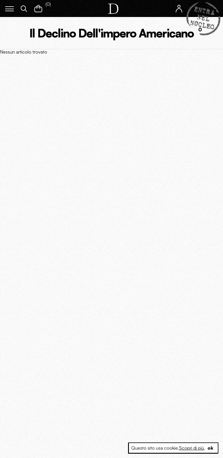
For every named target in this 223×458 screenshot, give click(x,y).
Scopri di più (191, 448)
